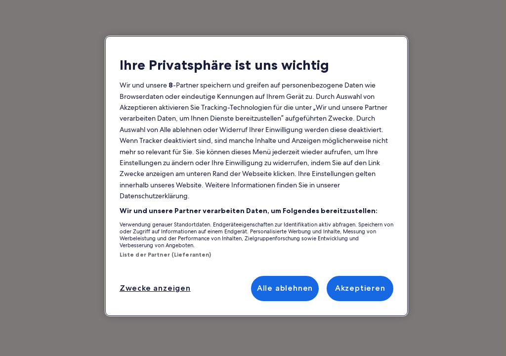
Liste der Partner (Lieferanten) (165, 254)
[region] (256, 176)
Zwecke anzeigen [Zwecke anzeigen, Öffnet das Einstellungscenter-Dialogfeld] (155, 288)
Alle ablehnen (285, 288)
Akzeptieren (360, 288)
